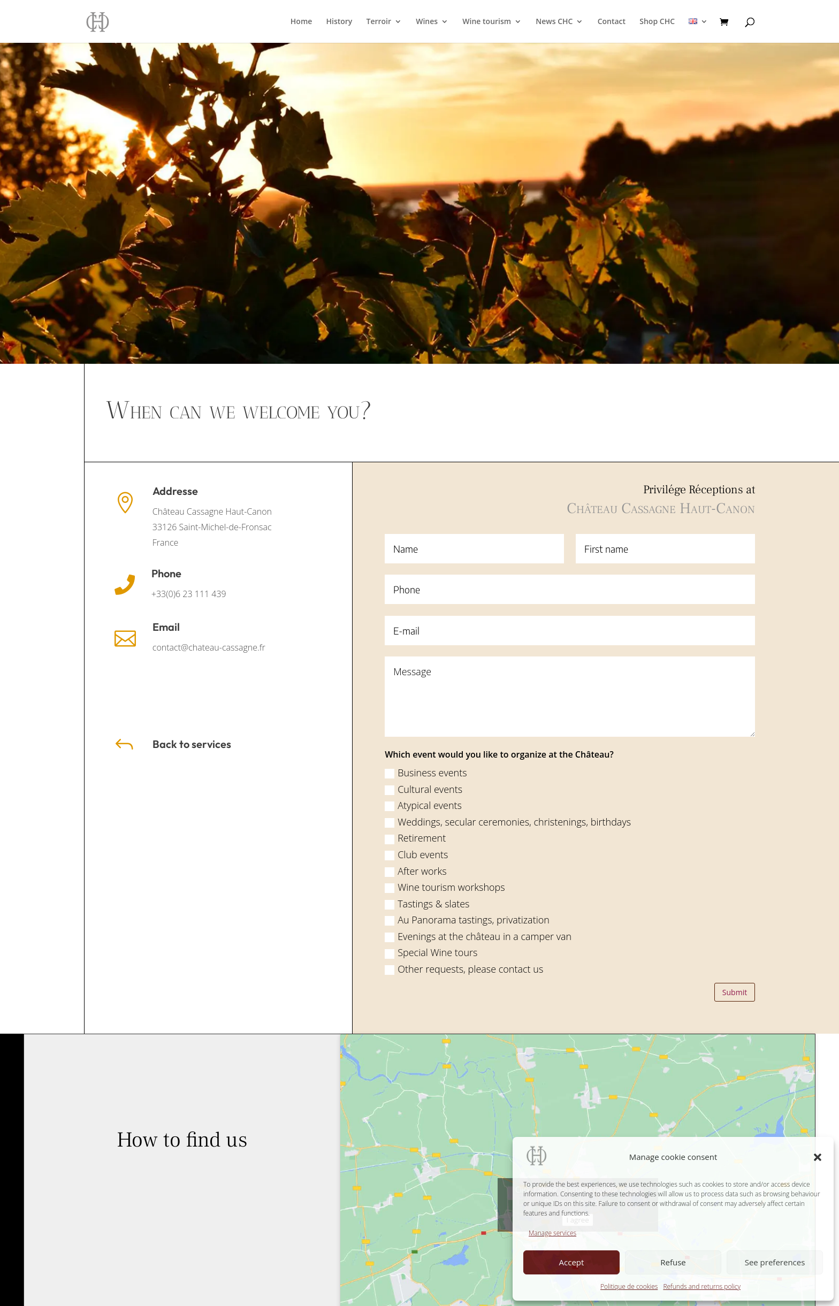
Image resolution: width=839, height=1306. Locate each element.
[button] (817, 1157)
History (339, 22)
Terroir (379, 22)
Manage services (552, 1233)
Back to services (191, 744)
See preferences (775, 1262)
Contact (612, 22)
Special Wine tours (781, 952)
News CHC (554, 22)
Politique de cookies (629, 1286)
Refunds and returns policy (702, 1286)
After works (765, 871)
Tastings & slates (777, 903)
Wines (427, 22)
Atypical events (773, 805)
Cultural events (773, 789)
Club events (766, 854)
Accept (571, 1262)
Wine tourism (486, 22)
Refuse (673, 1262)
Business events (776, 772)
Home (301, 22)
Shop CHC (657, 22)
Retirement (765, 837)
